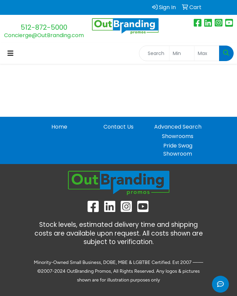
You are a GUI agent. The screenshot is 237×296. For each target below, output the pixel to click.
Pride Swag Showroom (177, 150)
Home (59, 127)
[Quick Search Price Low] (181, 53)
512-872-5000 (44, 27)
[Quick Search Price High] (206, 53)
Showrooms (177, 136)
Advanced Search (178, 127)
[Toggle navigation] (10, 53)
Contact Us (118, 127)
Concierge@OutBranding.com (44, 35)
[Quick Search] (154, 53)
